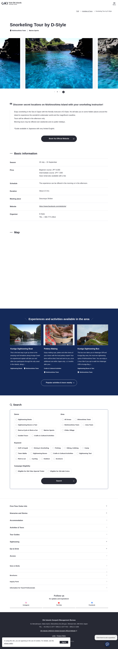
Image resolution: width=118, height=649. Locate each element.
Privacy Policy (61, 636)
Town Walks (22, 453)
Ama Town (89, 425)
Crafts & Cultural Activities (44, 435)
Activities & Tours (87, 11)
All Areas (67, 419)
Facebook (92, 604)
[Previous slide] (14, 63)
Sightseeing (58, 542)
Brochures (13, 575)
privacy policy (8, 643)
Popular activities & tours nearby (59, 383)
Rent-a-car (22, 459)
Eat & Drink (58, 549)
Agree (64, 642)
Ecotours (59, 459)
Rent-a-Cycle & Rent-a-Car (28, 430)
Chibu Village (69, 430)
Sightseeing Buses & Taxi (27, 425)
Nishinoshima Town (71, 425)
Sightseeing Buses (40, 453)
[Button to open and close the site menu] (114, 4)
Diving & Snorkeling (41, 448)
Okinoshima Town (84, 419)
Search (59, 481)
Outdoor (47, 459)
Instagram (26, 604)
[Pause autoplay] (63, 92)
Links (54, 636)
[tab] (54, 92)
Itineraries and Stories (58, 513)
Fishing (58, 448)
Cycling (35, 459)
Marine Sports (49, 430)
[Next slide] (103, 63)
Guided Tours (23, 435)
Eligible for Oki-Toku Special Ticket (31, 471)
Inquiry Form (14, 581)
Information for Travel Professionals (22, 588)
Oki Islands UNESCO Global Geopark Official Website (44, 630)
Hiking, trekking (73, 448)
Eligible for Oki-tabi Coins (59, 471)
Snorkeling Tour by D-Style (104, 11)
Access (13, 556)
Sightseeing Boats (25, 419)
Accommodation (16, 520)
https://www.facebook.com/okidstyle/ (52, 206)
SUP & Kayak (23, 448)
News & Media (15, 566)
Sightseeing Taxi (85, 453)
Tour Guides (15, 535)
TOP (77, 11)
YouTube (59, 604)
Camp (87, 448)
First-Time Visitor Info (58, 506)
